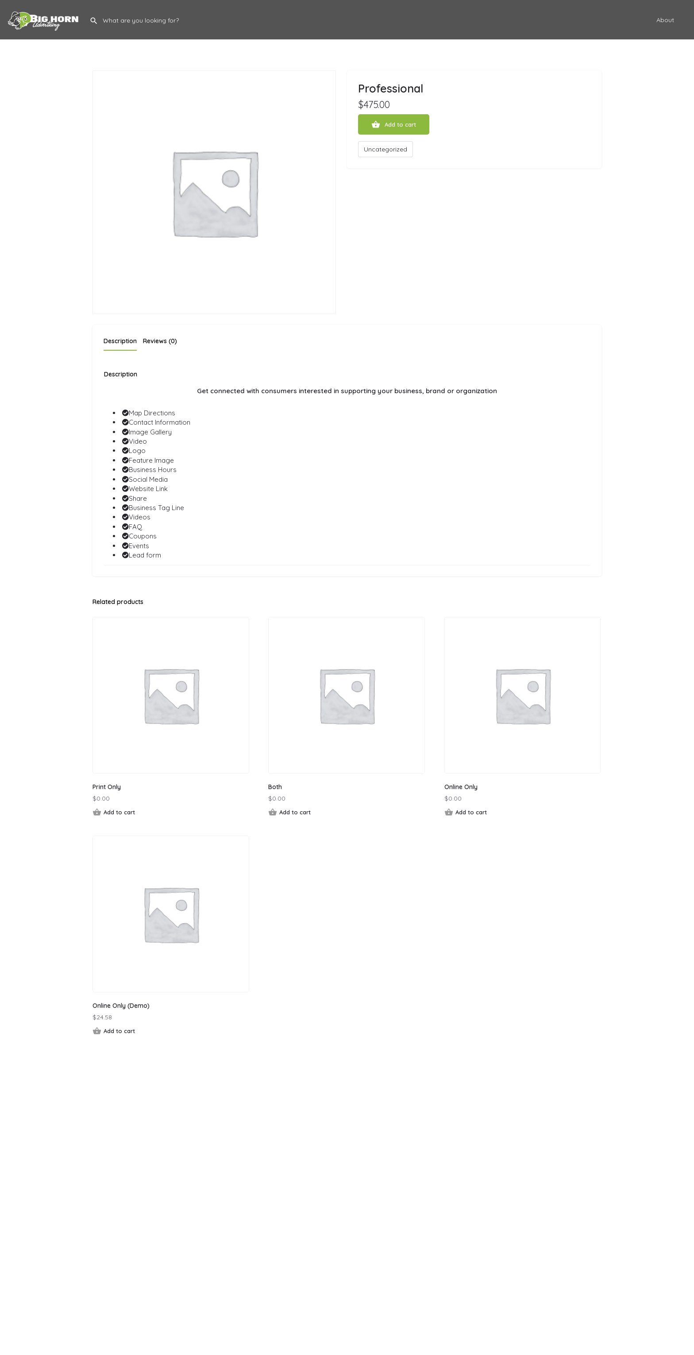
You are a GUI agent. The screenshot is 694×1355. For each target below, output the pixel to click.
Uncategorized (385, 149)
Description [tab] (120, 341)
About (665, 20)
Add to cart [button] (119, 812)
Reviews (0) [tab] (160, 341)
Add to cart (400, 124)
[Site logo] (45, 19)
